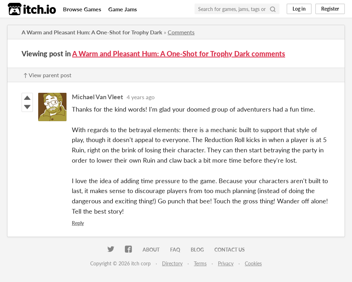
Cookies (253, 263)
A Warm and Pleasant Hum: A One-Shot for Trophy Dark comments (178, 53)
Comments (181, 32)
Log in (299, 9)
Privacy (225, 263)
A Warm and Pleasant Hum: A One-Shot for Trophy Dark (92, 32)
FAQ (175, 250)
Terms (200, 263)
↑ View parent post (47, 75)
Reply (78, 223)
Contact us (229, 250)
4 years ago (141, 97)
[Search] (272, 9)
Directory (172, 263)
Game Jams (122, 9)
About (151, 250)
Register (330, 9)
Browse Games (82, 9)
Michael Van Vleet (97, 97)
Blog (197, 250)
